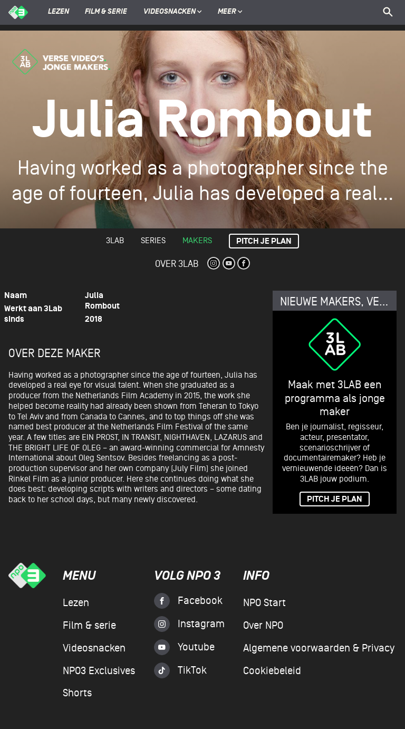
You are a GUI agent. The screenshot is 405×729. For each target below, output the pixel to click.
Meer (230, 12)
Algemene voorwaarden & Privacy (318, 648)
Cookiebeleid (272, 671)
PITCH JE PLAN (334, 499)
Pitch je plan (264, 241)
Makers (197, 240)
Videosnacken (169, 12)
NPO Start (264, 603)
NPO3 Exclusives (99, 671)
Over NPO (263, 625)
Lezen (58, 12)
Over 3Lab (176, 264)
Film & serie (106, 12)
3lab (115, 240)
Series (153, 240)
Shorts (77, 693)
